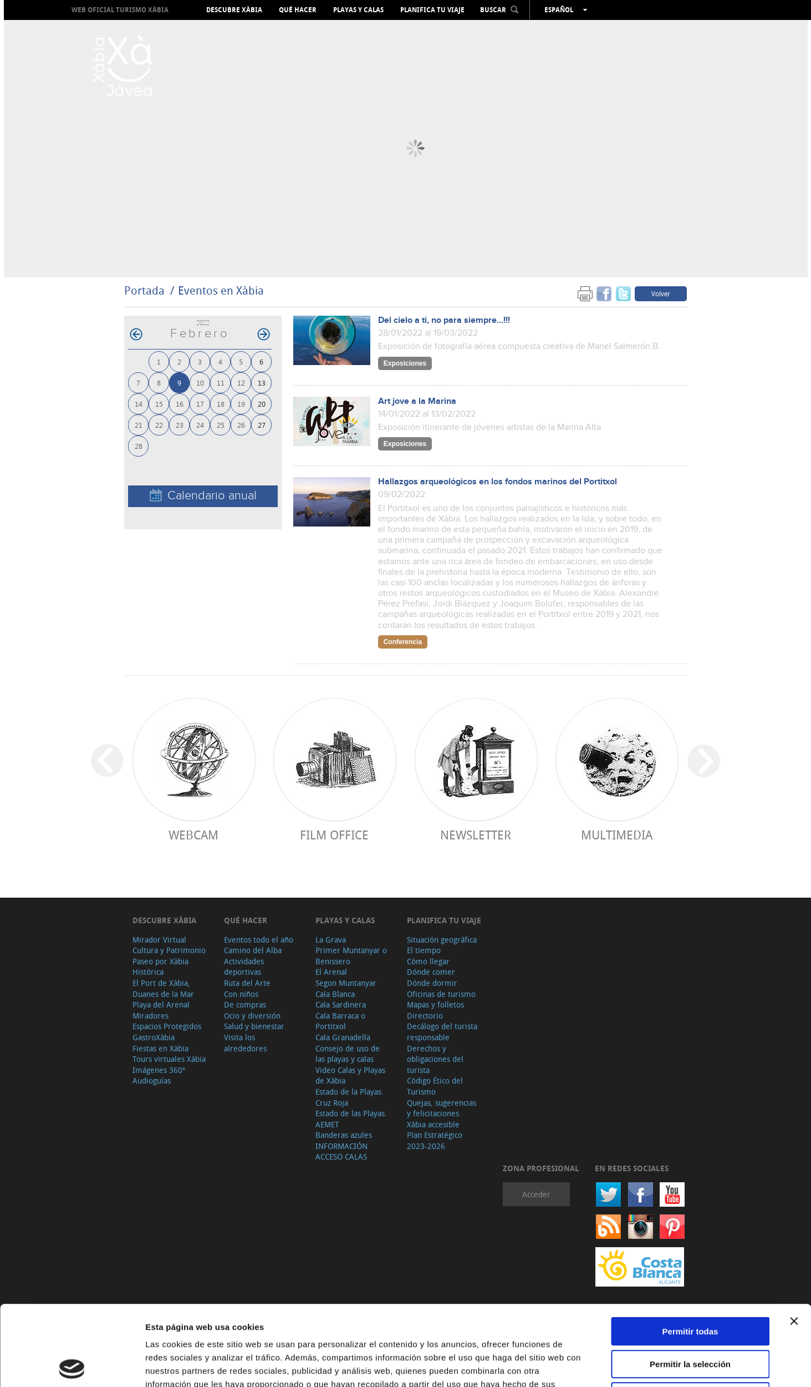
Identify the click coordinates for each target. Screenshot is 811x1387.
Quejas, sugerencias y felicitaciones (441, 1108)
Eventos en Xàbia (221, 290)
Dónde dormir (432, 983)
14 (138, 403)
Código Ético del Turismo (435, 1086)
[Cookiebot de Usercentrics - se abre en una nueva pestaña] (71, 1365)
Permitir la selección (690, 1284)
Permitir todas (690, 1251)
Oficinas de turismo (441, 994)
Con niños (241, 994)
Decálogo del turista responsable (442, 1031)
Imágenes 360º (158, 1070)
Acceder (536, 1194)
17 (200, 403)
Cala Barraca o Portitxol (340, 1021)
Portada (144, 290)
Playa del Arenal (161, 1004)
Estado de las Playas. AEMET (351, 1119)
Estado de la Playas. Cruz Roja (349, 1097)
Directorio (425, 1015)
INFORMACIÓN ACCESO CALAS (341, 1151)
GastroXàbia (153, 1037)
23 (179, 424)
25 (221, 424)
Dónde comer (431, 971)
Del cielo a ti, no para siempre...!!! (444, 320)
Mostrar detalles (600, 1365)
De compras (245, 1004)
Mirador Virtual (159, 939)
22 (159, 424)
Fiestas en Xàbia (160, 1048)
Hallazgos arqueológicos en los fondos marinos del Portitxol (497, 482)
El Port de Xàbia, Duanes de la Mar (163, 988)
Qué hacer (298, 10)
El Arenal (331, 971)
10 (200, 382)
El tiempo (424, 950)
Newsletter (475, 835)
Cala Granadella (342, 1037)
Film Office (334, 835)
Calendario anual (203, 496)
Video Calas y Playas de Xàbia (350, 1075)
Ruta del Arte (247, 983)
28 (138, 445)
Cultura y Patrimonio (169, 950)
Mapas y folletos (435, 1004)
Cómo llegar (428, 961)
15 (159, 403)
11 (221, 382)
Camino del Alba (253, 950)
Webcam (193, 835)
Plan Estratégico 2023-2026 (434, 1140)
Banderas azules (343, 1135)
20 (262, 403)
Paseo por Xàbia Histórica (160, 967)
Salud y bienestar (254, 1026)
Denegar (690, 1316)
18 (221, 403)
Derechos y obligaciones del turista (435, 1059)
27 (262, 424)
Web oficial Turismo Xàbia (120, 9)
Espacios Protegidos (166, 1026)
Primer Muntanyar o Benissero (351, 955)
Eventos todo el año (258, 939)
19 (241, 403)
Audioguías (151, 1080)
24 (200, 424)
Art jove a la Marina (417, 401)
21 (138, 424)
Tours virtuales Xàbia (169, 1059)
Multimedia (616, 835)
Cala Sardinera (340, 1004)
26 (241, 424)
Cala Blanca (335, 994)
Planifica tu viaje (432, 10)
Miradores (150, 1015)
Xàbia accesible (433, 1124)
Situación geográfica (442, 939)
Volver (660, 293)
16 (179, 403)
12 (241, 382)
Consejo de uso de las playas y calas (347, 1054)
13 (262, 382)
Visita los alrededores (245, 1043)
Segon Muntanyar (345, 983)
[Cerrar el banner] (794, 1241)
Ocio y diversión (252, 1015)
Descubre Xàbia (234, 10)
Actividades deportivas (244, 967)
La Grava (330, 939)
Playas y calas (358, 10)
